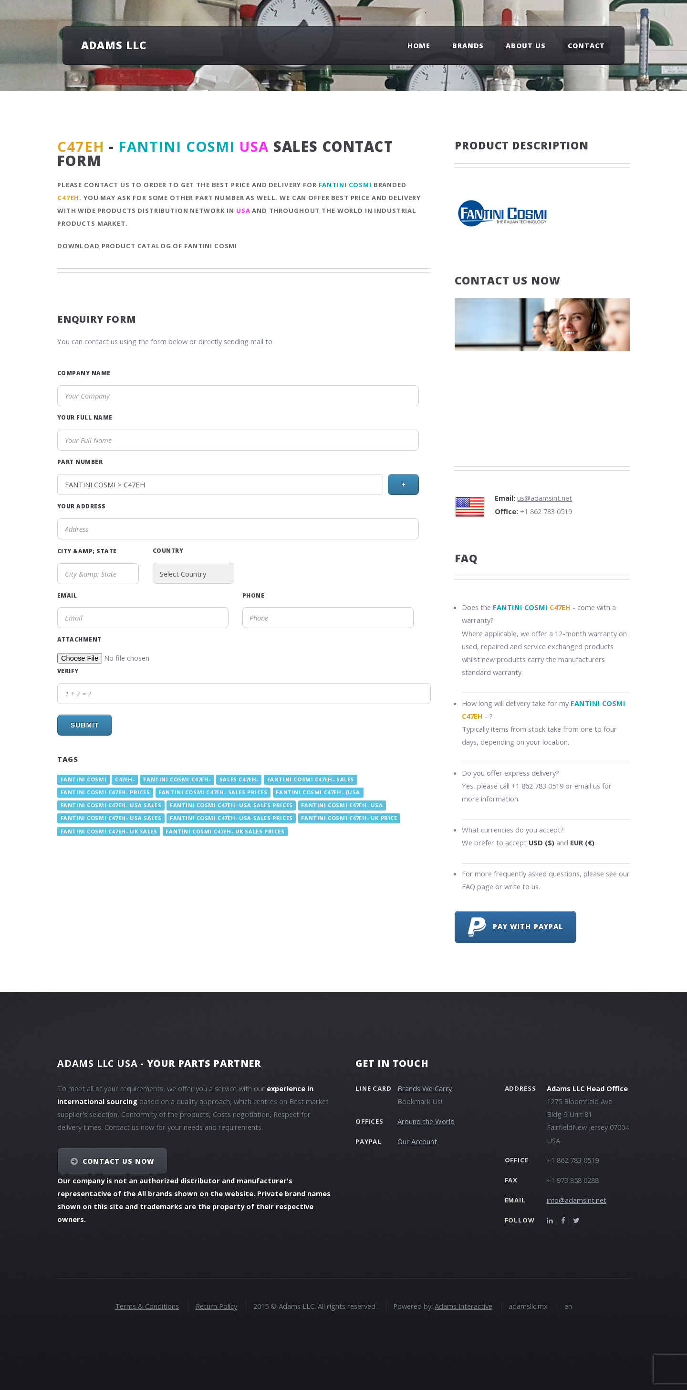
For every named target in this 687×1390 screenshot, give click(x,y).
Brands (468, 45)
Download (78, 246)
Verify (68, 670)
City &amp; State (87, 551)
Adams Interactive (463, 1306)
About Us (526, 45)
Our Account (417, 1141)
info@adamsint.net (576, 1200)
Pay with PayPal (515, 927)
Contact (586, 45)
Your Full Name (85, 417)
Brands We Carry (424, 1088)
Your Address (81, 506)
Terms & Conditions (147, 1306)
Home (418, 45)
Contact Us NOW (119, 1161)
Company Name (84, 373)
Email (67, 595)
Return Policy (216, 1306)
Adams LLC (113, 45)
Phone (253, 595)
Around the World (426, 1121)
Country (168, 550)
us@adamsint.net (544, 498)
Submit (85, 725)
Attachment (79, 639)
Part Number (80, 461)
